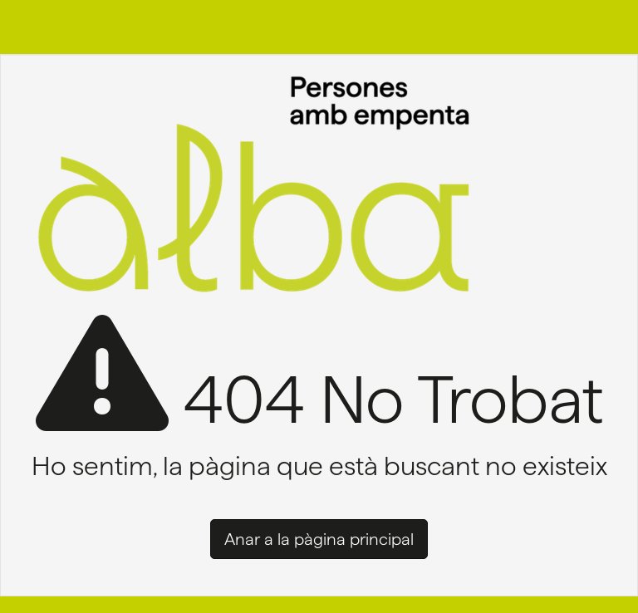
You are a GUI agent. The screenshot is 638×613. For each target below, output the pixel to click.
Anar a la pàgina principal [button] (319, 539)
